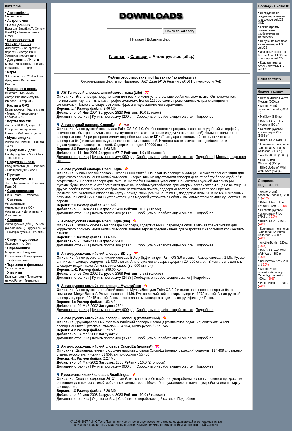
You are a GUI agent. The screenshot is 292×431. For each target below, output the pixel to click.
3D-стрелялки (14, 76)
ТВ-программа (33, 256)
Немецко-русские (18, 232)
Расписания (13, 256)
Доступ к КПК (27, 52)
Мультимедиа (18, 138)
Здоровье (11, 243)
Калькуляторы (14, 276)
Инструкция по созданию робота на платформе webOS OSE (271, 17)
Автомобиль (18, 13)
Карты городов (15, 109)
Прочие (13, 175)
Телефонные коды (17, 260)
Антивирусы (13, 48)
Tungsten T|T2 (14, 157)
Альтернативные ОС (18, 207)
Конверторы (23, 63)
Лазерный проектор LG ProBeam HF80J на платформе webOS (273, 55)
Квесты (10, 84)
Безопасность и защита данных (19, 42)
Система (14, 199)
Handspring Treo (15, 154)
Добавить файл (159, 39)
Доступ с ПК (34, 125)
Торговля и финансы (25, 265)
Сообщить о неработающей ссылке (165, 117)
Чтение (27, 67)
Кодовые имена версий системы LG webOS (271, 66)
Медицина (12, 252)
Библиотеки (21, 183)
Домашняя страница (73, 117)
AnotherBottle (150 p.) (274, 155)
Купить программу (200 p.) (113, 117)
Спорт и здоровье (22, 240)
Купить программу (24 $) (111, 278)
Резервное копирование (21, 129)
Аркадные (12, 80)
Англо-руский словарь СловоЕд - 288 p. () (273, 195)
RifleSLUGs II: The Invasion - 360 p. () (273, 204)
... (34, 67)
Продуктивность (21, 162)
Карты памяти (19, 121)
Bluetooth (11, 93)
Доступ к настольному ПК (22, 97)
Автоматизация (15, 203)
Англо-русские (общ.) (19, 224)
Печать (39, 63)
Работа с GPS (14, 117)
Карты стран (35, 109)
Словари (14, 220)
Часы (33, 170)
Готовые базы (28, 32)
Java (8, 183)
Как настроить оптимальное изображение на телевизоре (268, 31)
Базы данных (18, 25)
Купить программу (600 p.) (113, 310)
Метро (11, 113)
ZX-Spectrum (34, 76)
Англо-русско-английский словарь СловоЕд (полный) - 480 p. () (271, 273)
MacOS (19, 195)
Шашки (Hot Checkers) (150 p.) (270, 161)
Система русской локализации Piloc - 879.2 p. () (271, 213)
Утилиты (38, 232)
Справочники (14, 16)
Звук (10, 145)
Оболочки (39, 166)
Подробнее (204, 117)
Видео (25, 141)
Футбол (26, 243)
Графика (38, 141)
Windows (33, 195)
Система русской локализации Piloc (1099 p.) (270, 132)
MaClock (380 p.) (271, 116)
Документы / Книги (23, 60)
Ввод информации (17, 166)
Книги (9, 63)
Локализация (14, 215)
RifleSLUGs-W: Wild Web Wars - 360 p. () (272, 253)
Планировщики (17, 170)
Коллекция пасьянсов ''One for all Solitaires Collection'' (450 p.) (273, 148)
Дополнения (32, 211)
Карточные (28, 80)
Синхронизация (20, 191)
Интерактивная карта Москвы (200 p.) (273, 100)
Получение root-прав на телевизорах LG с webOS (272, 44)
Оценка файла (103, 399)
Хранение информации (20, 55)
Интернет (25, 101)
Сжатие (10, 133)
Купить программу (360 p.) (113, 157)
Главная (117, 56)
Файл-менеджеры (29, 133)
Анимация (12, 141)
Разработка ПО (20, 179)
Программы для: (21, 150)
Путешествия (27, 113)
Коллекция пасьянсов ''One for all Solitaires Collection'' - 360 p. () (273, 233)
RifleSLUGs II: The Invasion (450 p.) (271, 123)
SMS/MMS (27, 93)
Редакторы (12, 67)
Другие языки (37, 228)
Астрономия (17, 21)
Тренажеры (32, 280)
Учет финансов (15, 268)
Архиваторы (13, 211)
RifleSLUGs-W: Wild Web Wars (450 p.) (272, 169)
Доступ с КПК (14, 125)
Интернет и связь (22, 89)
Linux (8, 195)
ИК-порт (10, 101)
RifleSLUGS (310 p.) (273, 139)
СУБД (9, 35)
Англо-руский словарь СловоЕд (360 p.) (273, 109)
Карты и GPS (18, 105)
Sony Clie (35, 154)
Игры (11, 72)
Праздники (29, 252)
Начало (138, 39)
